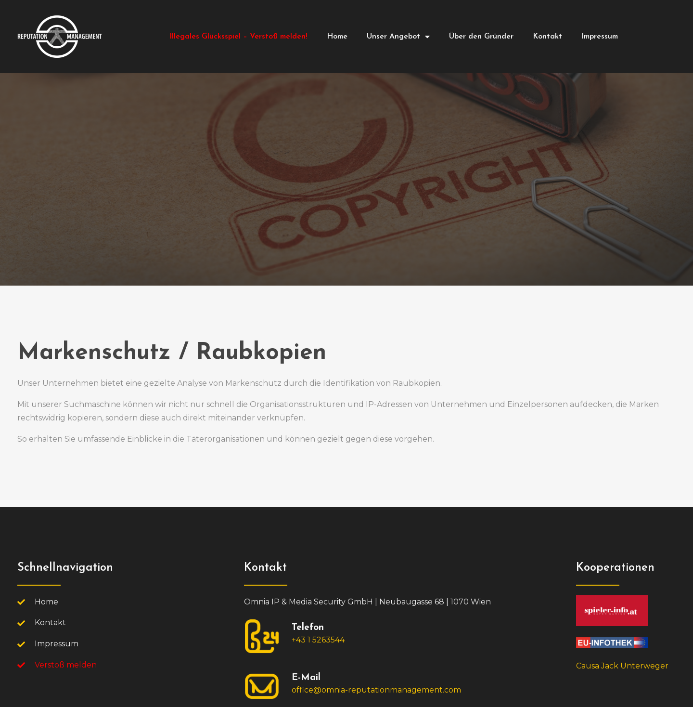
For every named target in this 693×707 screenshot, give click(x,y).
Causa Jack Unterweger (622, 665)
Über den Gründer (481, 36)
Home (337, 36)
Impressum (599, 36)
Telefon (308, 627)
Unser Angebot (398, 36)
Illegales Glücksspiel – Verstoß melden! (238, 36)
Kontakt (547, 36)
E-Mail (306, 677)
